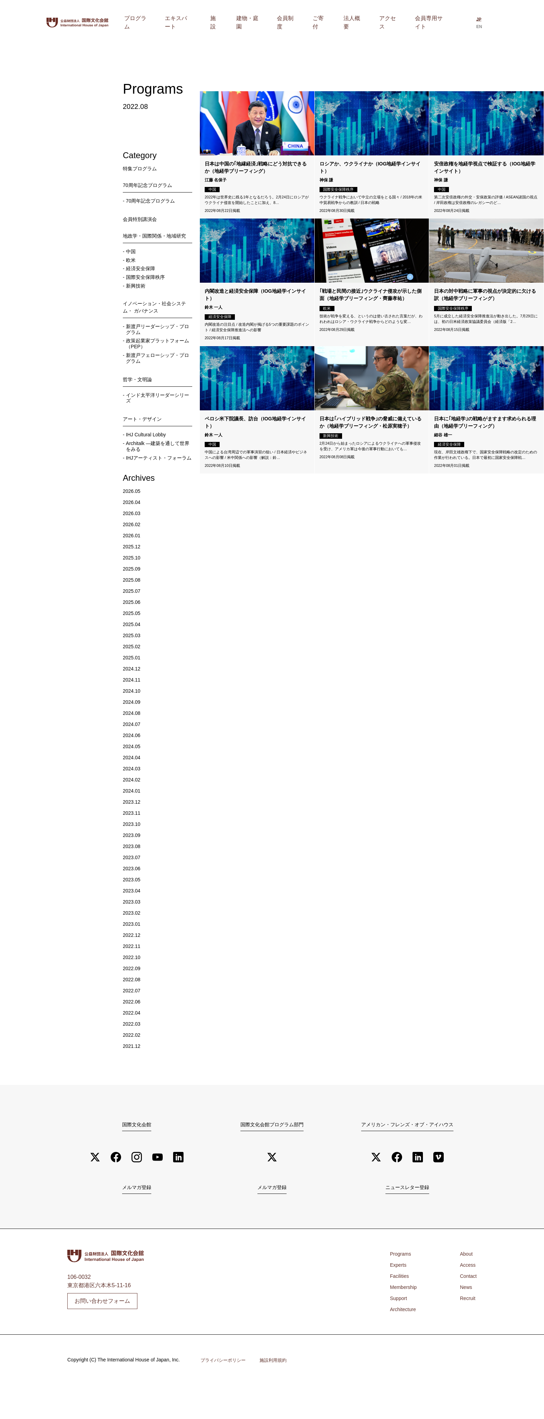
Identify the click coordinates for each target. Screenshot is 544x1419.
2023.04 (133, 922)
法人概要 (364, 22)
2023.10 (133, 856)
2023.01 (133, 956)
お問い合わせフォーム (102, 1334)
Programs (402, 1288)
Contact (467, 1310)
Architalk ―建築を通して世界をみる (157, 469)
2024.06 (133, 767)
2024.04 (133, 789)
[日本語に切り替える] (476, 23)
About (465, 1288)
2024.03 (133, 800)
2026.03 (133, 545)
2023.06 (133, 900)
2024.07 (133, 756)
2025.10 (133, 589)
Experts (399, 1299)
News (464, 1321)
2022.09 (133, 1000)
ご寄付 (337, 22)
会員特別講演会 (142, 220)
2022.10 (133, 989)
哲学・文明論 (139, 399)
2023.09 (133, 867)
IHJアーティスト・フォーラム (158, 485)
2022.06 (133, 1033)
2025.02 (133, 678)
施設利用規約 (277, 1393)
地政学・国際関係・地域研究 (156, 240)
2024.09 (133, 734)
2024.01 (133, 823)
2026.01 (133, 567)
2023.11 (133, 845)
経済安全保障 (143, 280)
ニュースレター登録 (407, 1220)
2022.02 (133, 1067)
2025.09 (133, 601)
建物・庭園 (279, 22)
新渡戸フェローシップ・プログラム (156, 377)
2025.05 (133, 645)
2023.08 (133, 878)
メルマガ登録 (136, 1220)
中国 (131, 261)
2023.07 (133, 889)
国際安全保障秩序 (148, 289)
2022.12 (133, 967)
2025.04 (133, 656)
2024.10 (133, 723)
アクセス (393, 22)
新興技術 (137, 299)
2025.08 (133, 612)
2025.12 (133, 578)
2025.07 (133, 623)
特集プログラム (142, 168)
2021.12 (133, 1078)
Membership (405, 1321)
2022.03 (133, 1056)
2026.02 (133, 556)
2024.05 (133, 778)
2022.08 (133, 1011)
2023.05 (133, 911)
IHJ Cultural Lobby (149, 457)
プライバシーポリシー (225, 1393)
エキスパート (223, 22)
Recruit (466, 1332)
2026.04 (133, 534)
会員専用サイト (430, 22)
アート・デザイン (145, 441)
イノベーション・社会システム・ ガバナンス (156, 321)
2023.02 (133, 945)
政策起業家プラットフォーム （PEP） (156, 361)
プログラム (186, 22)
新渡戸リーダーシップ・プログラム (156, 345)
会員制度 (311, 22)
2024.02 (133, 811)
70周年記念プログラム (151, 185)
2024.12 (133, 700)
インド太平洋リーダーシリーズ (156, 418)
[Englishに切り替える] (488, 23)
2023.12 (133, 834)
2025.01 (133, 689)
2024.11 (133, 712)
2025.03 (133, 667)
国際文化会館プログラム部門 (272, 1156)
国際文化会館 (136, 1156)
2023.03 (133, 934)
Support (399, 1332)
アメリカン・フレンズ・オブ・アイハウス (407, 1156)
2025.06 (133, 634)
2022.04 (133, 1045)
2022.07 (133, 1022)
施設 (252, 22)
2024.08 (133, 745)
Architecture (404, 1343)
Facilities (400, 1310)
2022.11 (133, 978)
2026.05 (133, 523)
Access (467, 1299)
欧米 (131, 270)
